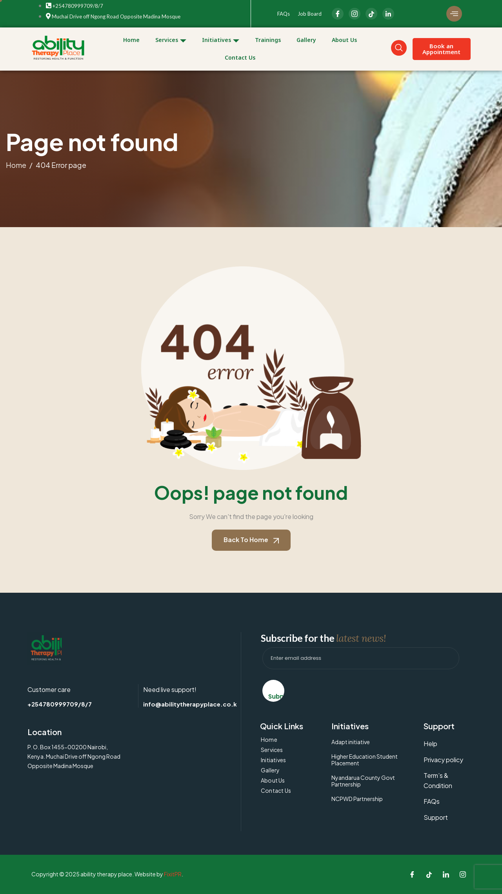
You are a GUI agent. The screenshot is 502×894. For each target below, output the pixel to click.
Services (170, 40)
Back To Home (251, 539)
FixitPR (173, 874)
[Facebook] (338, 14)
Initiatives (220, 40)
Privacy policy (443, 760)
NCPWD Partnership (357, 798)
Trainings (268, 40)
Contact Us (240, 57)
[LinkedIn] (371, 14)
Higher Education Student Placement (364, 760)
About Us (344, 40)
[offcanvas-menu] (454, 14)
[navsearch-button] (399, 48)
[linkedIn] (388, 14)
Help (430, 743)
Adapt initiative (350, 741)
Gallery (306, 40)
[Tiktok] (429, 874)
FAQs (283, 14)
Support (436, 817)
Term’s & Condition (438, 780)
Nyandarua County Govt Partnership (363, 781)
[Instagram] (354, 14)
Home (131, 40)
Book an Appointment (441, 49)
